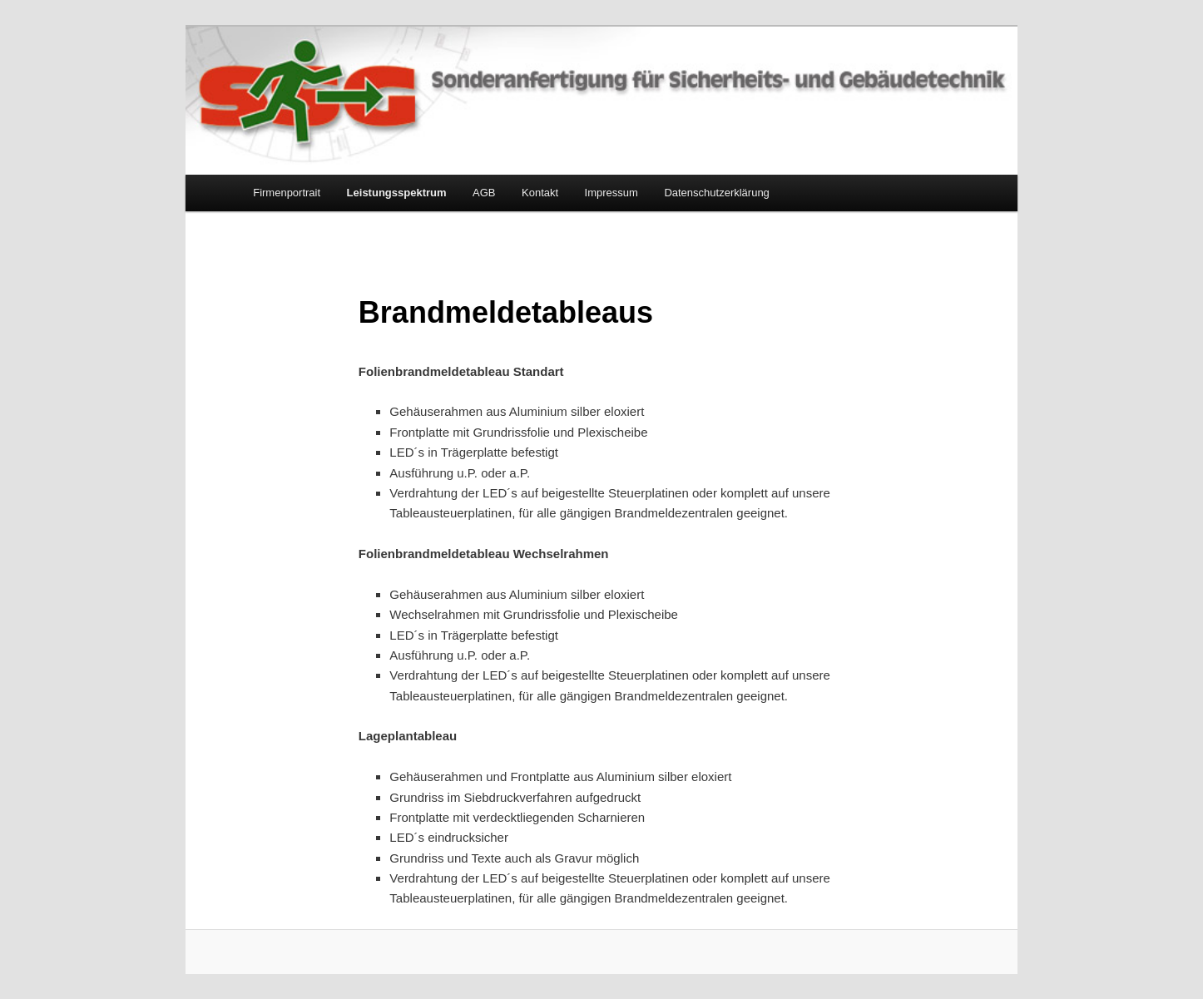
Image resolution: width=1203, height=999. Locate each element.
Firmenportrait (286, 192)
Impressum (611, 192)
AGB (484, 192)
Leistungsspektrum (397, 192)
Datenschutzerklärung (716, 192)
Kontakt (540, 192)
